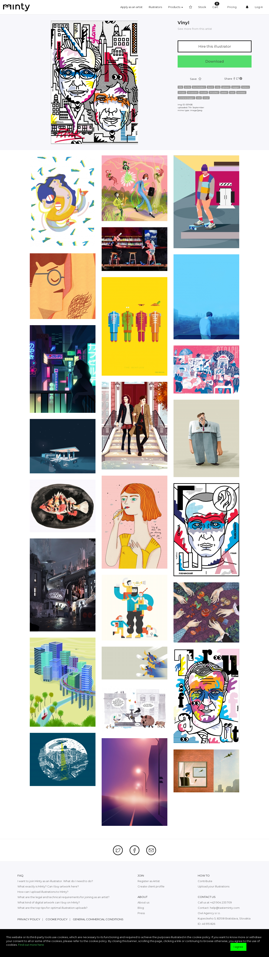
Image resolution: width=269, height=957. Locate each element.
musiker (214, 92)
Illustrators (155, 7)
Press (141, 913)
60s (180, 87)
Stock (202, 7)
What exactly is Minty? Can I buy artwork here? (48, 886)
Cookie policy (57, 919)
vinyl (206, 98)
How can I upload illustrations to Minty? (42, 891)
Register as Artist (149, 881)
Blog (141, 907)
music (182, 92)
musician (193, 92)
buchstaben (199, 87)
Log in (259, 7)
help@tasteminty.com (225, 907)
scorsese (241, 92)
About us (143, 902)
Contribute (205, 881)
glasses (225, 87)
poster (224, 92)
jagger (235, 87)
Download (214, 61)
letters (245, 87)
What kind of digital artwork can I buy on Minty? (48, 902)
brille (187, 87)
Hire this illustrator (214, 46)
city (218, 87)
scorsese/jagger (186, 98)
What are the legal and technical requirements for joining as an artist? (63, 897)
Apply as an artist (131, 7)
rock (232, 92)
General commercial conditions (98, 919)
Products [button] (175, 7)
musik (203, 92)
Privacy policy (28, 919)
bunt (210, 87)
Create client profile (151, 886)
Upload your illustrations (213, 886)
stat (199, 98)
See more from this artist (195, 28)
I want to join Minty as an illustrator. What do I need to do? (55, 881)
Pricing (232, 7)
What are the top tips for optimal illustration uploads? (52, 907)
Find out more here (31, 944)
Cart (215, 5)
